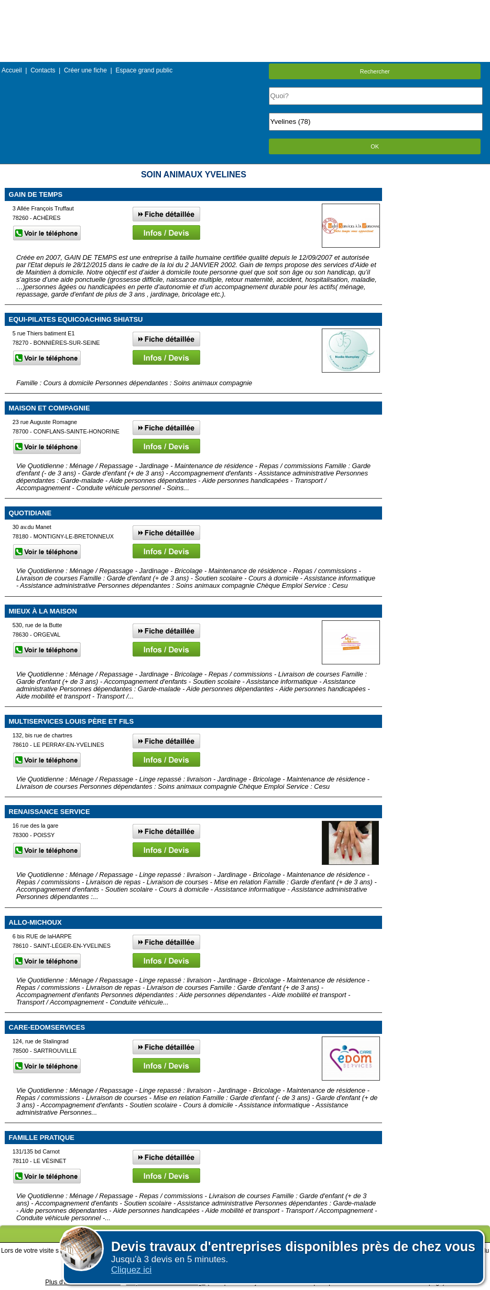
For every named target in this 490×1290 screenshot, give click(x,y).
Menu (244, 8)
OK (375, 146)
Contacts (42, 70)
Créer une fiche (85, 70)
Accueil (12, 70)
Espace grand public (143, 70)
